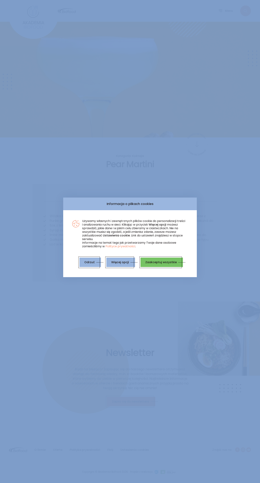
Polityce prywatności (120, 246)
